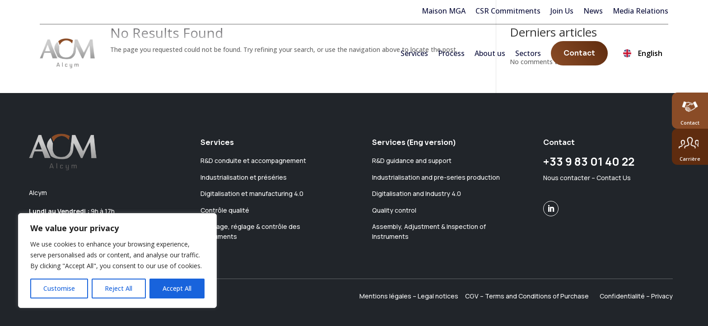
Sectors (528, 56)
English (642, 57)
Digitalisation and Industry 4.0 (416, 193)
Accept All (177, 288)
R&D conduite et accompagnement (253, 160)
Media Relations (640, 11)
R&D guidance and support (412, 160)
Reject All (118, 288)
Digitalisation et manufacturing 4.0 (251, 193)
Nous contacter (566, 177)
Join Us (561, 11)
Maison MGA (444, 11)
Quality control (394, 210)
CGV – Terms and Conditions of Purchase (527, 296)
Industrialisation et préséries (243, 177)
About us (490, 56)
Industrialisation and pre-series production (436, 177)
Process (451, 56)
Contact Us (613, 177)
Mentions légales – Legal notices (408, 296)
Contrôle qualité (224, 210)
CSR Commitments (507, 11)
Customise (59, 288)
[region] (117, 260)
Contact (579, 56)
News (593, 11)
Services (414, 56)
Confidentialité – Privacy (636, 296)
